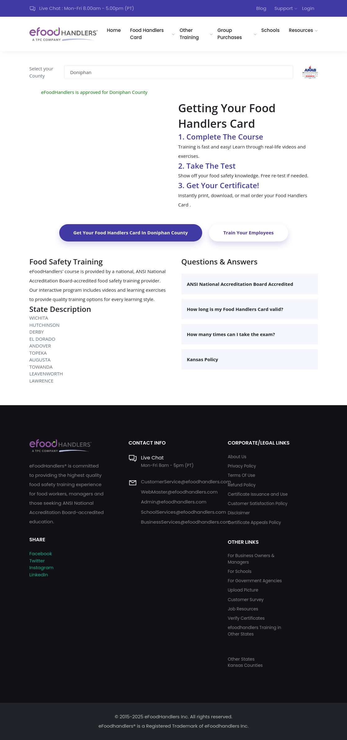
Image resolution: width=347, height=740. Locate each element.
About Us (237, 457)
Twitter (37, 560)
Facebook (40, 553)
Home (114, 30)
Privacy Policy (242, 466)
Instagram (41, 567)
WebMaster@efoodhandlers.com (179, 492)
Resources (301, 30)
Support (283, 8)
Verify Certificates (246, 618)
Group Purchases (229, 34)
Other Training (189, 34)
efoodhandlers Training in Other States (254, 631)
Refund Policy (242, 485)
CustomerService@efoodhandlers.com (186, 481)
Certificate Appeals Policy (254, 522)
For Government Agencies (255, 581)
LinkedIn (38, 574)
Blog (261, 8)
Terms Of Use (241, 475)
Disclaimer (239, 513)
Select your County (41, 72)
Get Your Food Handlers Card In (130, 232)
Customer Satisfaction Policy (257, 504)
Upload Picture (243, 590)
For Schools (239, 571)
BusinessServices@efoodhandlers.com (185, 522)
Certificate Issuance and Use (257, 494)
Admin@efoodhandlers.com (173, 502)
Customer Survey (246, 600)
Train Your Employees (248, 232)
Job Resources (243, 609)
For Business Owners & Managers (251, 559)
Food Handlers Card (147, 34)
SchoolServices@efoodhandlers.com (183, 512)
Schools (270, 30)
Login (308, 8)
